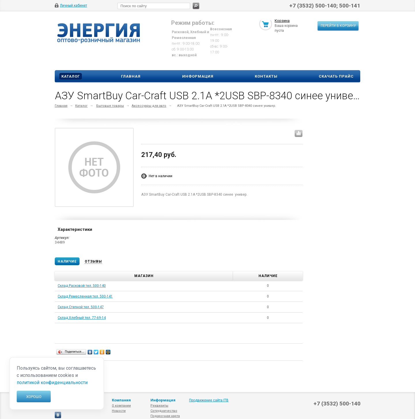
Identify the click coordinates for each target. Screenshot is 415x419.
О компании (121, 405)
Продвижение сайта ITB (209, 400)
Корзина (282, 21)
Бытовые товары (110, 106)
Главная (131, 76)
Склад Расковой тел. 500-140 (82, 286)
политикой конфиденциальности (52, 382)
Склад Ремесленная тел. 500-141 (85, 296)
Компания (121, 400)
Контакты (266, 76)
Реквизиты (159, 405)
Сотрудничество (163, 411)
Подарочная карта (165, 416)
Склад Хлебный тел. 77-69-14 (82, 318)
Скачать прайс (336, 76)
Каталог (70, 76)
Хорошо (34, 396)
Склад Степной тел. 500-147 (81, 307)
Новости (119, 411)
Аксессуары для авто (149, 106)
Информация (198, 76)
